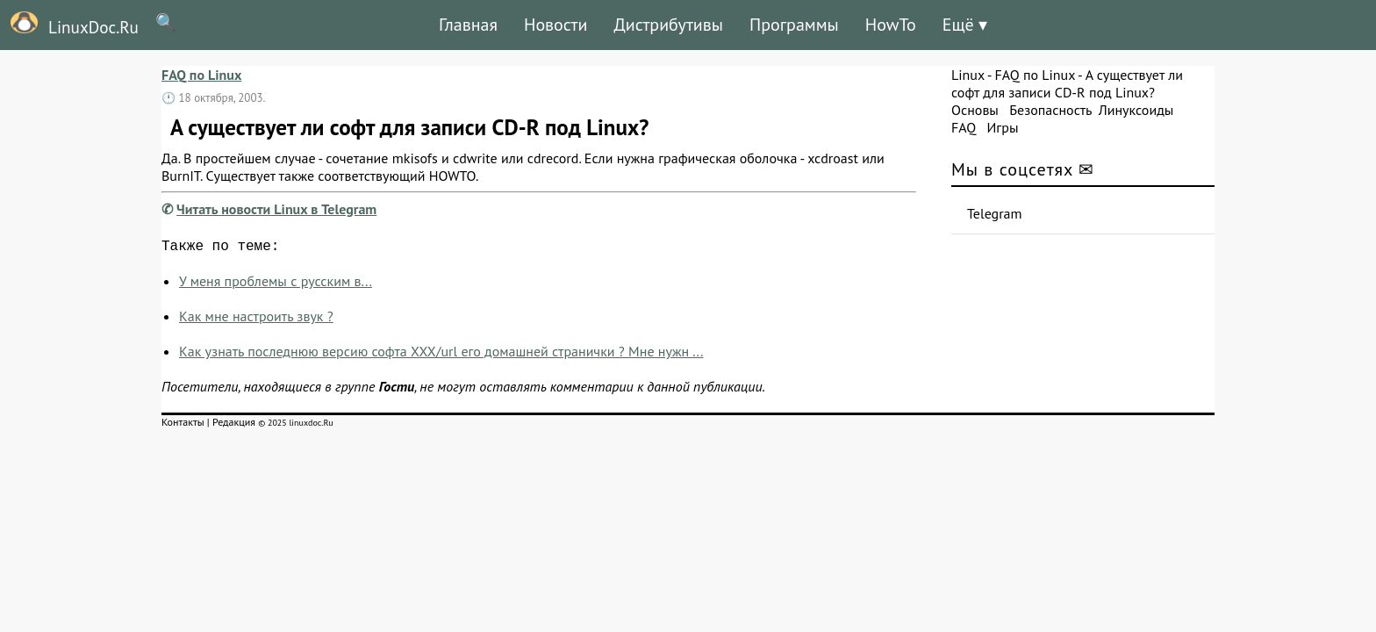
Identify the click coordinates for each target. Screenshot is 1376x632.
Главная (468, 24)
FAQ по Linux (201, 74)
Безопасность (1050, 109)
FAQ (963, 127)
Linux (968, 74)
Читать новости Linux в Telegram (276, 209)
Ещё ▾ (964, 24)
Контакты (182, 425)
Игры (1002, 127)
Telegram (994, 213)
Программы (794, 24)
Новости (555, 24)
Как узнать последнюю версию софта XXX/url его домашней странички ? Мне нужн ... (441, 354)
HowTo (890, 24)
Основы (975, 109)
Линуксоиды (1136, 109)
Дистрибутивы (668, 24)
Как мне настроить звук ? (256, 319)
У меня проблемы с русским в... (275, 284)
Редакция (233, 425)
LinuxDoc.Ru (69, 24)
